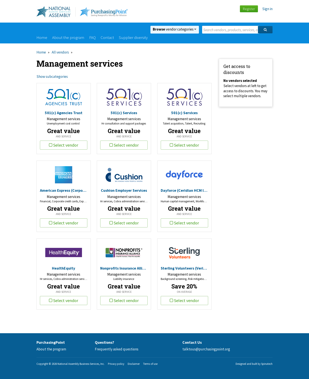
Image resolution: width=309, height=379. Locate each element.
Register (249, 8)
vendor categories (174, 29)
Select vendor (63, 145)
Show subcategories (52, 76)
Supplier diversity (133, 37)
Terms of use (150, 364)
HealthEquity (63, 268)
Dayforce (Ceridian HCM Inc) (184, 190)
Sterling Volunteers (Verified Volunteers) (184, 268)
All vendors (60, 52)
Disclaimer (134, 364)
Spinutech (267, 364)
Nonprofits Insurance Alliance (124, 268)
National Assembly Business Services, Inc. (81, 364)
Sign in (267, 8)
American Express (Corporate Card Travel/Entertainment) (63, 190)
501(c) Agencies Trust (63, 112)
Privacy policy (116, 364)
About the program (68, 37)
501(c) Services (124, 112)
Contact (107, 37)
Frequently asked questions (116, 349)
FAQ (92, 37)
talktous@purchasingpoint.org (206, 349)
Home (41, 37)
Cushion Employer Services (124, 190)
